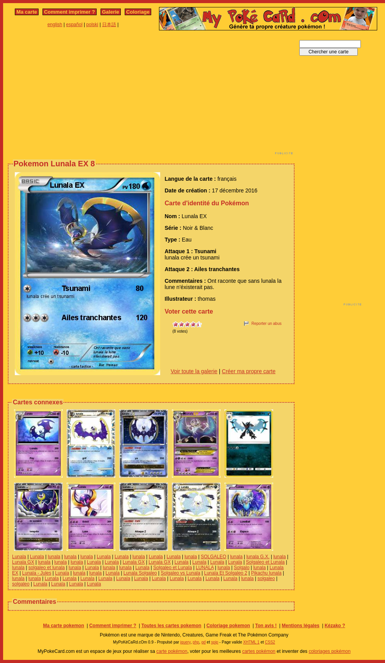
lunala (54, 556)
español (74, 24)
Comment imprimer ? (69, 12)
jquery (185, 642)
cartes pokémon (258, 651)
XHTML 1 (251, 642)
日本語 (109, 24)
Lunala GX (23, 562)
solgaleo (266, 578)
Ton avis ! (266, 625)
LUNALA (205, 567)
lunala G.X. (257, 556)
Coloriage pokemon (228, 625)
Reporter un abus (266, 323)
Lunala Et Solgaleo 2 (225, 573)
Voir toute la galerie (194, 371)
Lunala (19, 556)
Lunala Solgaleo (140, 573)
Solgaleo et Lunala (265, 562)
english (55, 24)
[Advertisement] (115, 94)
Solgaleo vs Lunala (180, 573)
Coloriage (138, 12)
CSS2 (270, 642)
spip (214, 642)
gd (203, 642)
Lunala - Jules (36, 573)
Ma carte (26, 12)
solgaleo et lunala (46, 567)
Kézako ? (335, 625)
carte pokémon (171, 651)
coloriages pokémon (329, 651)
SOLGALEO (213, 556)
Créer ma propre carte (249, 371)
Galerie (110, 12)
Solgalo (241, 567)
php (195, 642)
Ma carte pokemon (63, 625)
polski (92, 24)
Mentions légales (301, 625)
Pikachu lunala (266, 573)
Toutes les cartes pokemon (171, 625)
